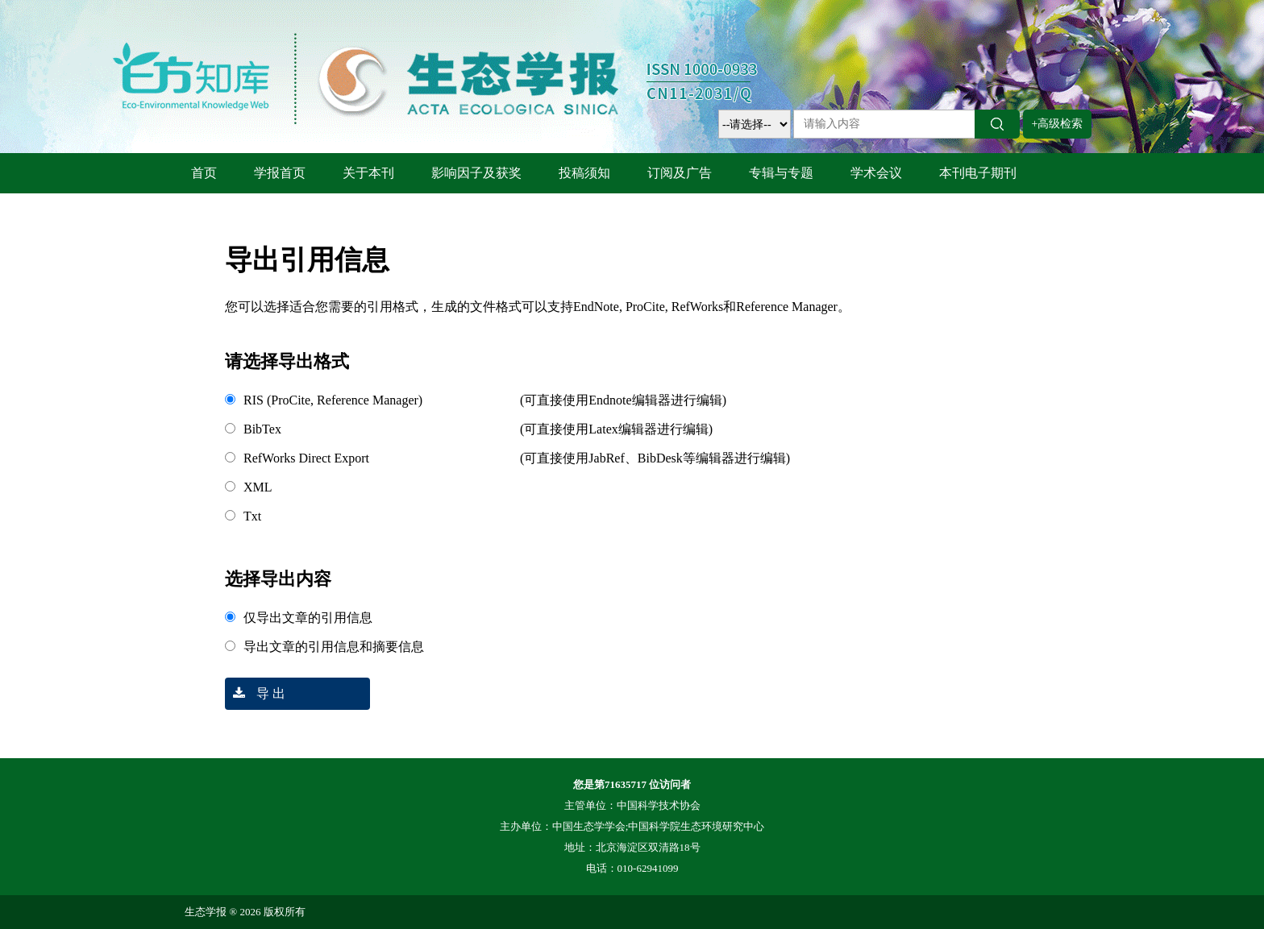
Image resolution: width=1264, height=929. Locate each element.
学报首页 (280, 173)
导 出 (255, 693)
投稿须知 (584, 173)
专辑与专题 (781, 173)
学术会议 (876, 173)
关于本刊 (368, 173)
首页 (204, 173)
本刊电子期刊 (978, 173)
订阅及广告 (679, 173)
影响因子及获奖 (476, 173)
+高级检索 (1057, 124)
